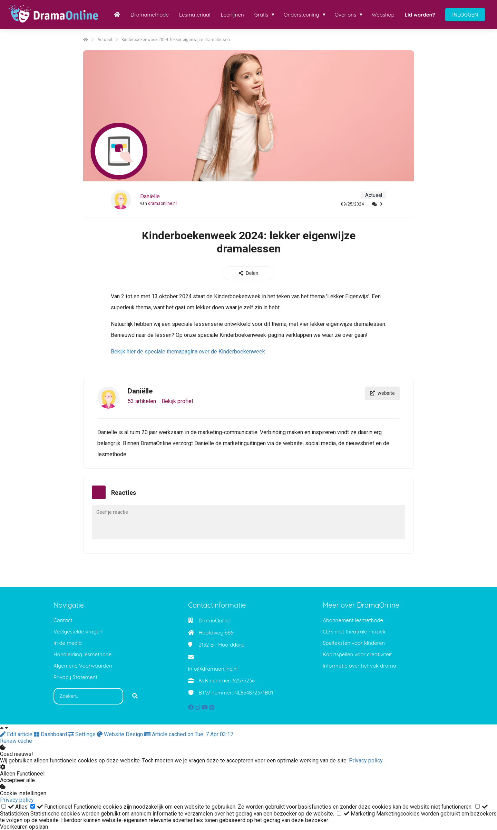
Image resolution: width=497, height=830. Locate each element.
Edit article (17, 734)
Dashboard (51, 734)
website (382, 393)
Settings (82, 734)
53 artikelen (142, 401)
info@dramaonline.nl (212, 669)
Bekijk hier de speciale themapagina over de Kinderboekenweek (188, 351)
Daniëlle (150, 196)
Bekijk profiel (177, 401)
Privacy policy (366, 760)
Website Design (120, 734)
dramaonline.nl (162, 203)
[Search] (135, 696)
